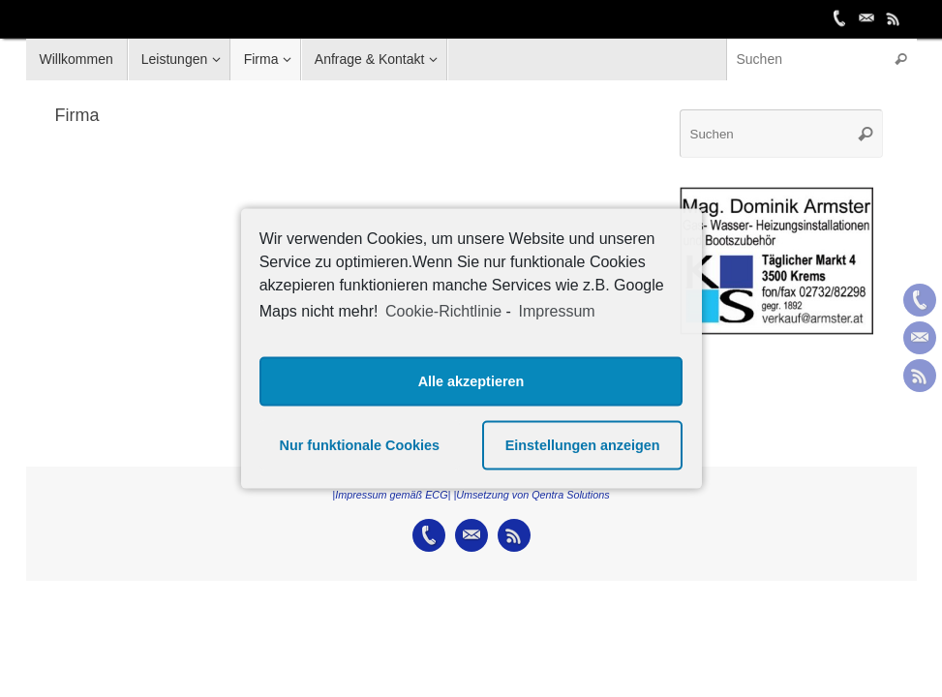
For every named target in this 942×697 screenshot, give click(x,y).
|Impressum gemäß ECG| (391, 494)
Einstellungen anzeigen (582, 445)
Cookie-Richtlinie (443, 311)
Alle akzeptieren (471, 381)
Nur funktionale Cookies (360, 445)
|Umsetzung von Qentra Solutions (531, 494)
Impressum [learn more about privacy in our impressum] (556, 311)
